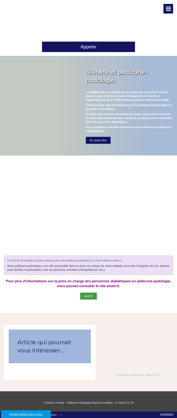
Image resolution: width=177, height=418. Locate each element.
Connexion (166, 414)
